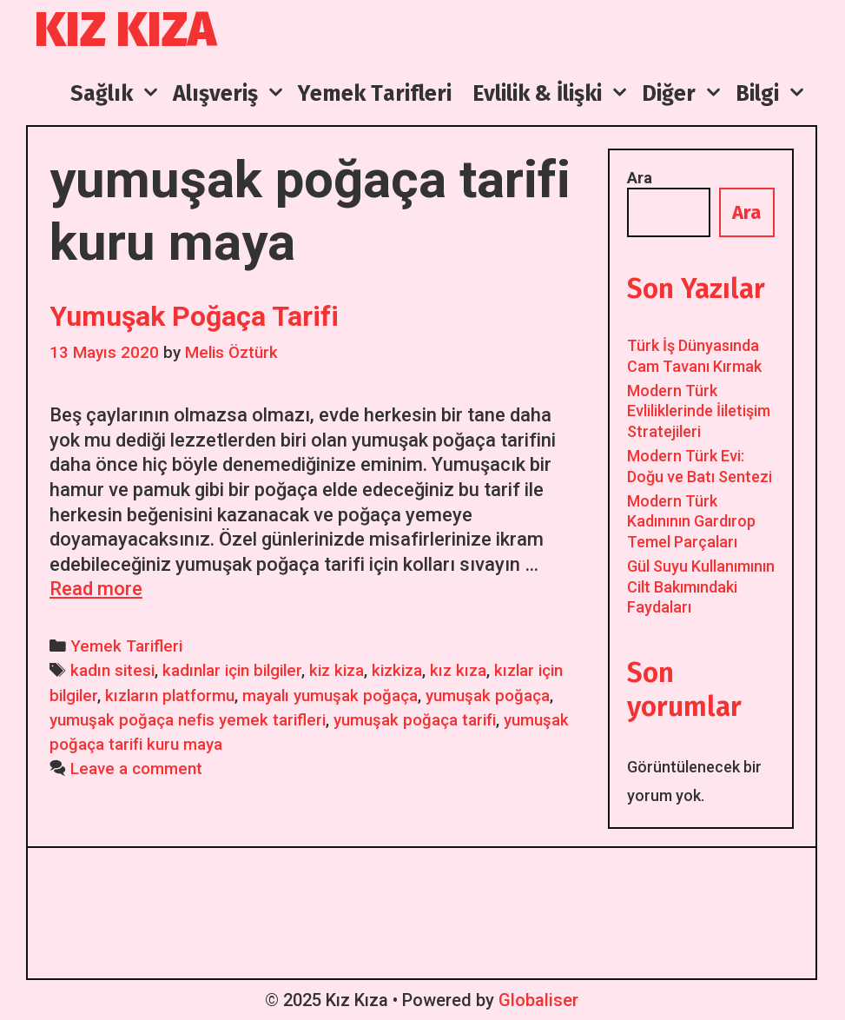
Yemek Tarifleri (126, 646)
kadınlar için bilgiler (231, 670)
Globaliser (538, 1000)
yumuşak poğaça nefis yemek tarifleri (188, 720)
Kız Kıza (125, 30)
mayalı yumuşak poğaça (330, 695)
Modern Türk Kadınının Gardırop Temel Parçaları (691, 521)
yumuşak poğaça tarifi (414, 720)
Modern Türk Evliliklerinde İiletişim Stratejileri (698, 410)
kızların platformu (169, 695)
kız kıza (458, 670)
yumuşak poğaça (488, 695)
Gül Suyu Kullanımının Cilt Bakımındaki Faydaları (701, 586)
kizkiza (397, 670)
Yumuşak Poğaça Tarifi (194, 316)
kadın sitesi (112, 670)
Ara (639, 178)
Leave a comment (136, 768)
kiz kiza (336, 670)
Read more (96, 588)
